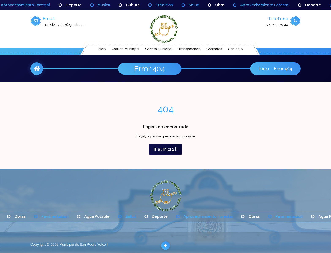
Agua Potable (102, 216)
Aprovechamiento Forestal (31, 5)
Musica (109, 5)
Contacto (235, 49)
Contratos (214, 49)
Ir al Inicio (165, 149)
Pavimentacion (60, 216)
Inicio (102, 49)
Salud (200, 5)
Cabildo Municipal (125, 49)
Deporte (80, 5)
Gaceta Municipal (158, 49)
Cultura (139, 5)
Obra (225, 5)
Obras (25, 216)
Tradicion (170, 5)
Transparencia (189, 49)
